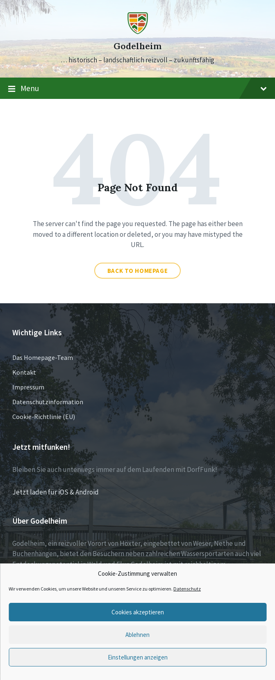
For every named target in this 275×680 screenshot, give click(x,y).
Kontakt (24, 372)
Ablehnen (137, 635)
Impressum (28, 387)
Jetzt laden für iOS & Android (55, 492)
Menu (137, 88)
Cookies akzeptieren (137, 612)
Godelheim (137, 46)
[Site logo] (137, 31)
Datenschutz (187, 589)
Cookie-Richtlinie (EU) (43, 416)
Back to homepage (137, 271)
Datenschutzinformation (47, 402)
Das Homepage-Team (42, 357)
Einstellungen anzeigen (138, 657)
